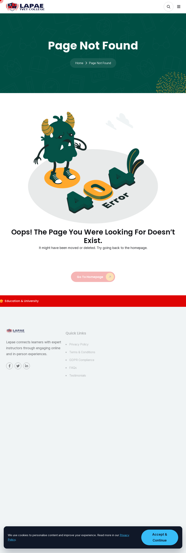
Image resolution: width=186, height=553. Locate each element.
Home (79, 65)
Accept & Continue (159, 537)
